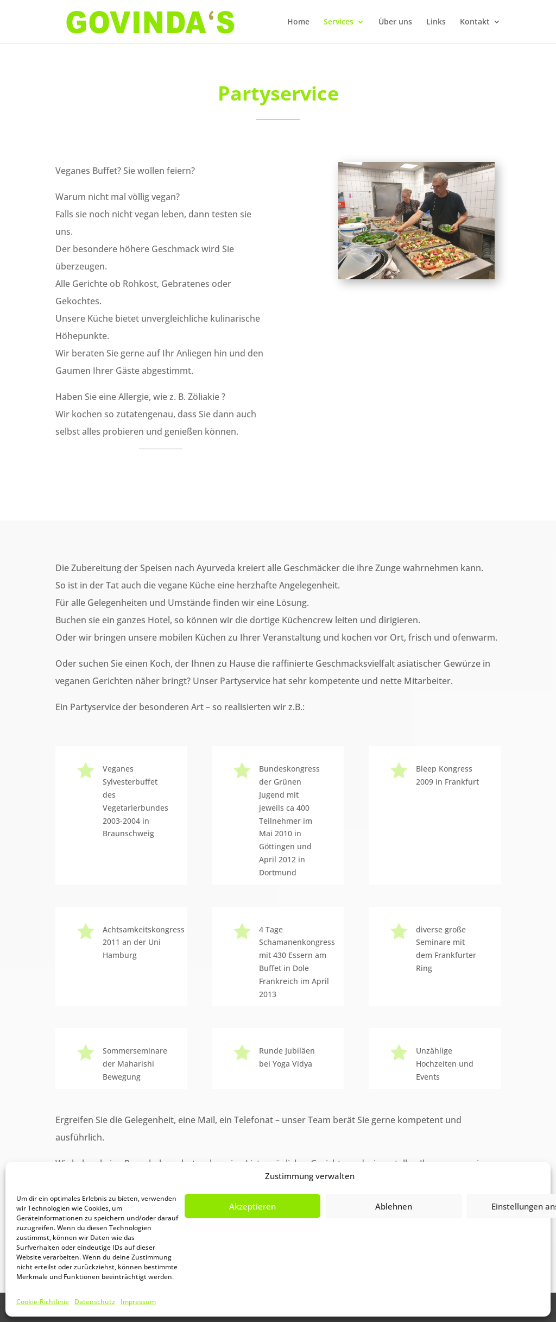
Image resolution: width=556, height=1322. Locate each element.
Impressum (138, 1301)
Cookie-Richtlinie (42, 1301)
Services (338, 22)
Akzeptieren (252, 1206)
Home (298, 22)
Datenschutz (94, 1301)
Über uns (395, 22)
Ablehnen (393, 1206)
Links (436, 22)
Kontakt (475, 22)
